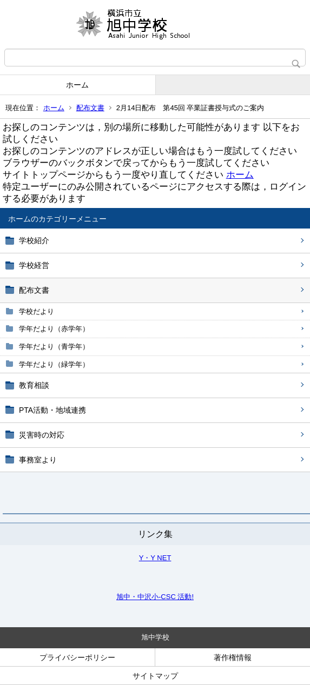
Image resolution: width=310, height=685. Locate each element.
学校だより (36, 311)
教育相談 (34, 385)
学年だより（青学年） (54, 346)
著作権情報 (233, 657)
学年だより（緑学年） (54, 364)
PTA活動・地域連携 (52, 410)
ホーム (77, 84)
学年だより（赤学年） (54, 329)
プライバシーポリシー (77, 657)
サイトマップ (155, 675)
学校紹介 (34, 240)
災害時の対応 (41, 435)
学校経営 (34, 265)
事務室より (38, 459)
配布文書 (90, 108)
